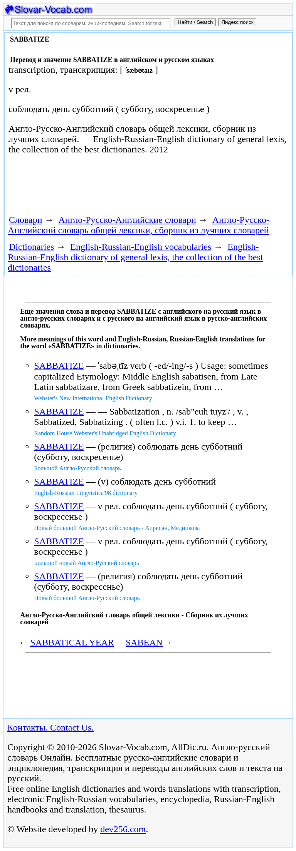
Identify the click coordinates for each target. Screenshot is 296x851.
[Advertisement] (95, 187)
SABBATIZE (59, 366)
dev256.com (123, 829)
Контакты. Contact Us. (50, 727)
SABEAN (144, 642)
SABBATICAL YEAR (72, 642)
